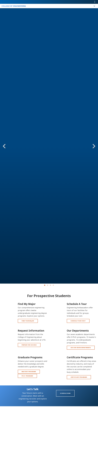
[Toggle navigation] (94, 2)
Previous (4, 146)
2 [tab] (48, 286)
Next (94, 146)
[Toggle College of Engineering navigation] (94, 6)
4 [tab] (53, 286)
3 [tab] (50, 286)
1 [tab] (45, 286)
